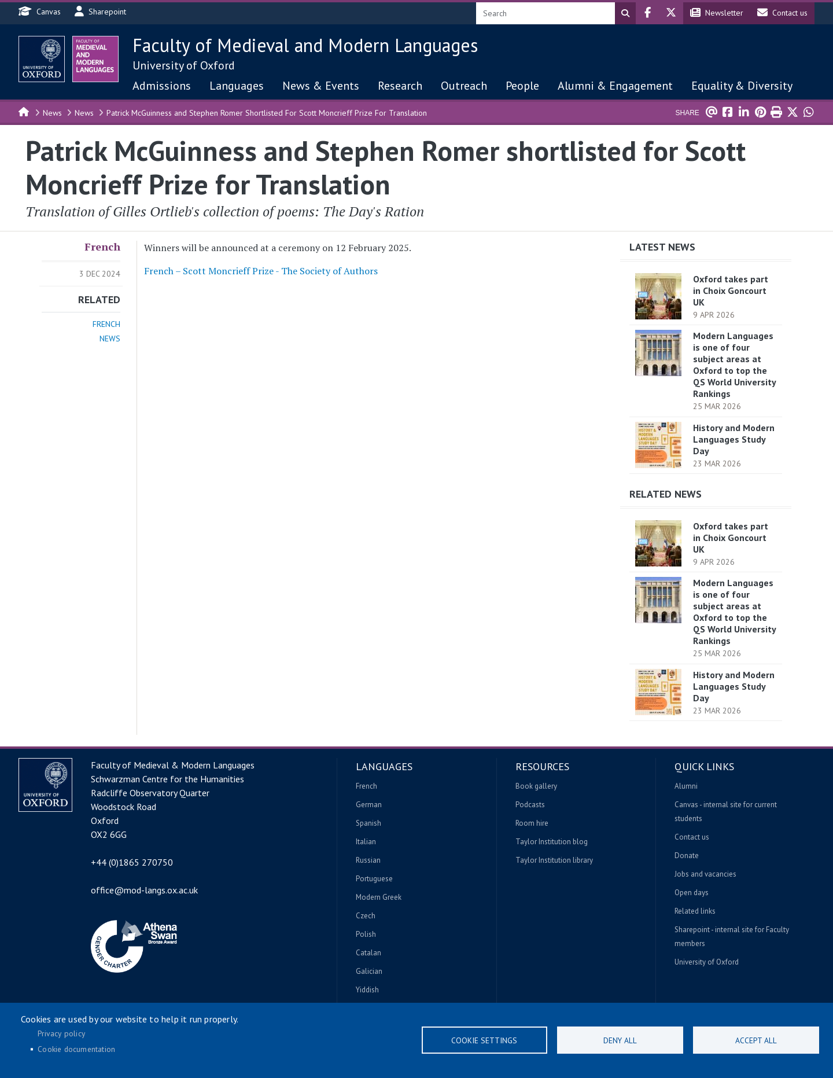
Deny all (620, 1040)
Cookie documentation (76, 1049)
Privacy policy (61, 1033)
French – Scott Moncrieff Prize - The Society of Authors (261, 270)
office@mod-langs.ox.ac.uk (144, 890)
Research (400, 85)
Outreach (464, 85)
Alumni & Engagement (615, 85)
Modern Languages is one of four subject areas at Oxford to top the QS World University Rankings (734, 364)
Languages (236, 85)
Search (625, 13)
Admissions (161, 85)
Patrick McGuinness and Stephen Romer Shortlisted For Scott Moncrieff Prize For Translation (266, 113)
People (522, 85)
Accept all (756, 1040)
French (102, 246)
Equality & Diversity (742, 85)
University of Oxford (183, 65)
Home (24, 111)
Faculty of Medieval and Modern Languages (305, 45)
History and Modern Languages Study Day (734, 439)
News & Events (320, 85)
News (52, 113)
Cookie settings (484, 1040)
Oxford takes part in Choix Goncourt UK (730, 290)
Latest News (662, 246)
